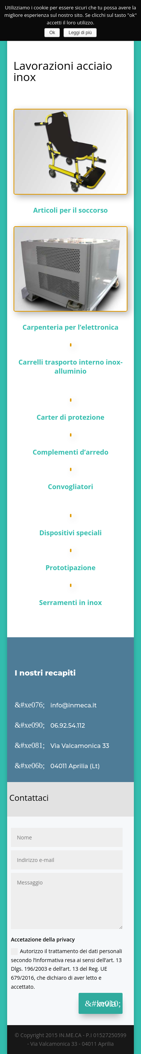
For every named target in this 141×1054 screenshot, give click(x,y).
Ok (52, 32)
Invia (107, 1003)
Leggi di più (79, 32)
